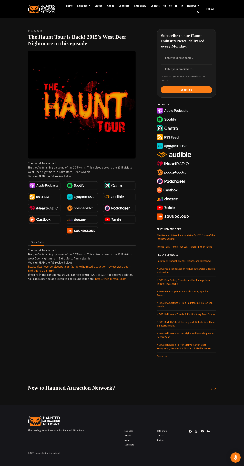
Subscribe (186, 89)
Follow (210, 9)
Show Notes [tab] (37, 242)
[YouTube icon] (202, 431)
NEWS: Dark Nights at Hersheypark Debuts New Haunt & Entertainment (186, 324)
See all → (162, 356)
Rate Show (140, 5)
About (110, 5)
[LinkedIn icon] (208, 431)
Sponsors (124, 5)
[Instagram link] (170, 6)
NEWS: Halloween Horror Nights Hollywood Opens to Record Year (185, 335)
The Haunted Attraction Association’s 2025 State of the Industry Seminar (186, 237)
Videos (98, 5)
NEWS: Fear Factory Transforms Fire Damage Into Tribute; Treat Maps (183, 282)
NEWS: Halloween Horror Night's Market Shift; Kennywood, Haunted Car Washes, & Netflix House (184, 346)
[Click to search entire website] (198, 12)
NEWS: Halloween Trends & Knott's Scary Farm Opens (186, 314)
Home (69, 5)
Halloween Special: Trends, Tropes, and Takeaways (184, 261)
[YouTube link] (176, 6)
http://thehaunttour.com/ (111, 279)
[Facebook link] (165, 6)
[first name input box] (186, 58)
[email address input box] (186, 69)
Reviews (192, 5)
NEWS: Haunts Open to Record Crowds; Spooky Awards (182, 293)
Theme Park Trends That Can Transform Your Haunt (184, 246)
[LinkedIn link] (182, 6)
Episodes (82, 5)
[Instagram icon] (196, 431)
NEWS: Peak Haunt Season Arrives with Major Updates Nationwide (186, 270)
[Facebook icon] (190, 431)
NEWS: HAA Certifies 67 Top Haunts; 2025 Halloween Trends (184, 305)
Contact (155, 5)
